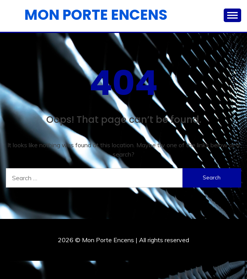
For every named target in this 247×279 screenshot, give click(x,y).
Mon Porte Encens (95, 15)
